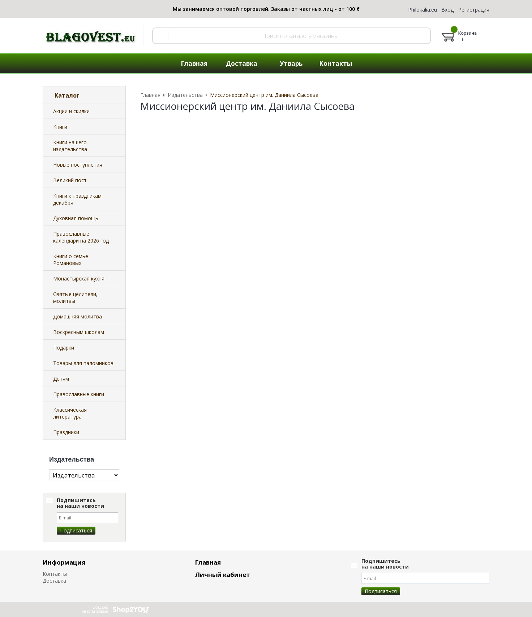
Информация (64, 562)
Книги (60, 126)
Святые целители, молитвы (75, 297)
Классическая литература (70, 413)
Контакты (55, 573)
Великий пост (70, 180)
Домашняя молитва (77, 316)
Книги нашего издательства (70, 146)
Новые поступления (77, 164)
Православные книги (78, 394)
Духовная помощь (75, 218)
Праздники (66, 432)
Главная (208, 562)
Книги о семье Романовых (70, 259)
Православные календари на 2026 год (81, 237)
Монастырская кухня (78, 278)
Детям (61, 378)
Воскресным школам (78, 332)
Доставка (54, 580)
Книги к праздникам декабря (77, 199)
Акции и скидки (71, 111)
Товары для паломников (83, 363)
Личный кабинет (222, 574)
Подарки (63, 347)
